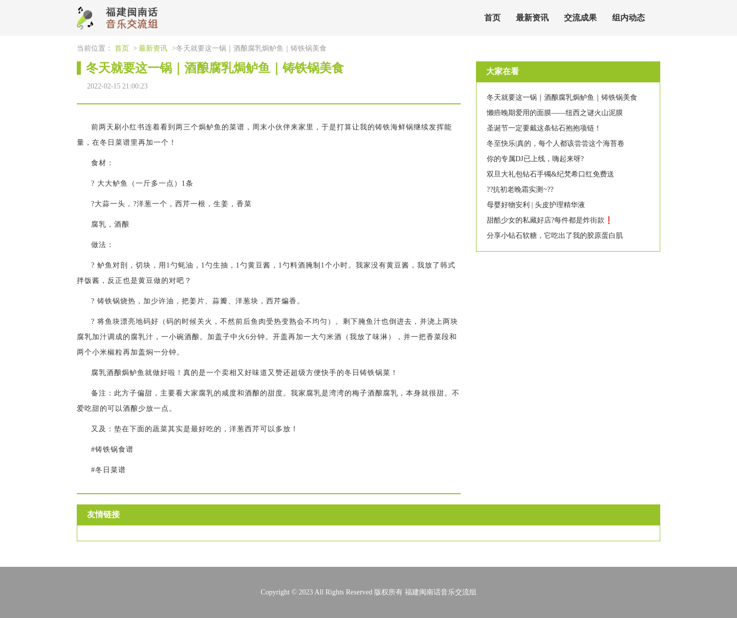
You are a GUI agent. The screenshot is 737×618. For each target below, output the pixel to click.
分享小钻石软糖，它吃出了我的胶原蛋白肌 (555, 235)
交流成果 (580, 17)
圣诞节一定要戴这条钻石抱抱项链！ (544, 128)
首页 (492, 17)
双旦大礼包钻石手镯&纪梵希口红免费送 (550, 174)
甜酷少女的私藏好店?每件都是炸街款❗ (550, 220)
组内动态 (628, 17)
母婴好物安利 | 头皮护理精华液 (536, 205)
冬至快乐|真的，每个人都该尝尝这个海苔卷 (555, 143)
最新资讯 (532, 17)
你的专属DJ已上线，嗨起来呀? (535, 159)
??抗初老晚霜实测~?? (520, 189)
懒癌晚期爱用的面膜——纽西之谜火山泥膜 (555, 113)
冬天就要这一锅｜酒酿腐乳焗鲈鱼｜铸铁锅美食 (562, 97)
